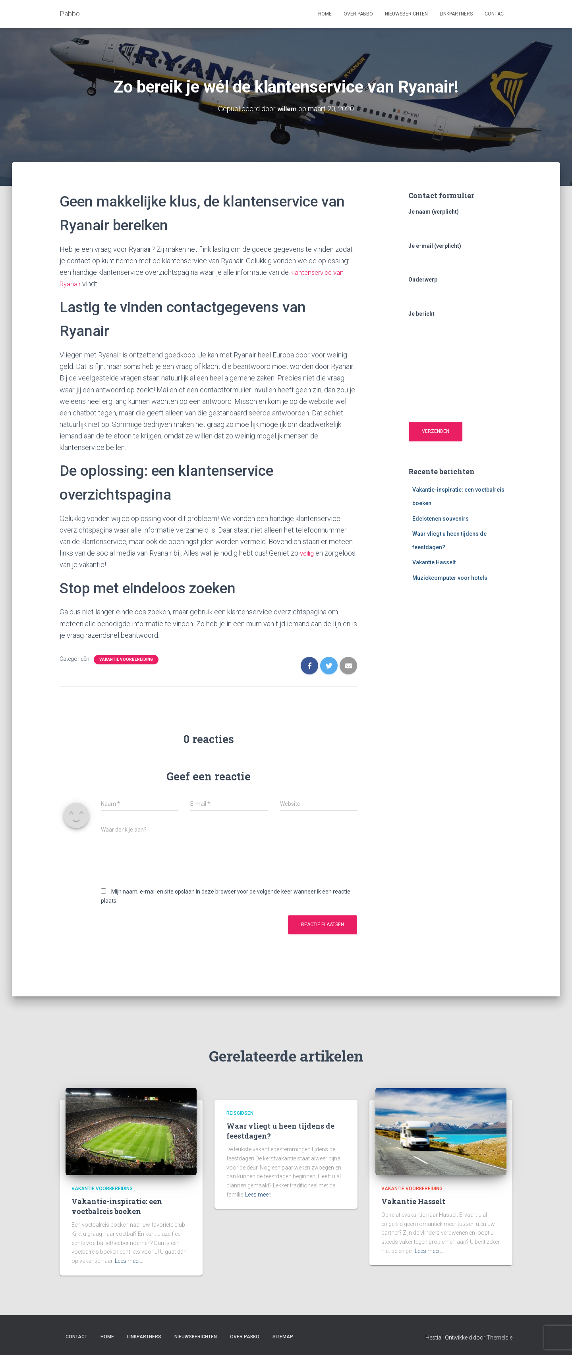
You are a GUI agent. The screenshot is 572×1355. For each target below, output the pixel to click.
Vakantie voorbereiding (126, 659)
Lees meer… (129, 1261)
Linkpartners (456, 14)
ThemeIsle (499, 1337)
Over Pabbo (358, 14)
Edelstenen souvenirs (440, 518)
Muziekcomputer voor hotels (449, 578)
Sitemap (282, 1336)
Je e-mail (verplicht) (460, 254)
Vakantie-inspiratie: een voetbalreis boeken (117, 1206)
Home (325, 14)
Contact (495, 14)
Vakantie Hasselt (434, 562)
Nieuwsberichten (406, 14)
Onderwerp (460, 287)
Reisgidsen (239, 1113)
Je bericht (460, 357)
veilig (308, 553)
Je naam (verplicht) (460, 219)
